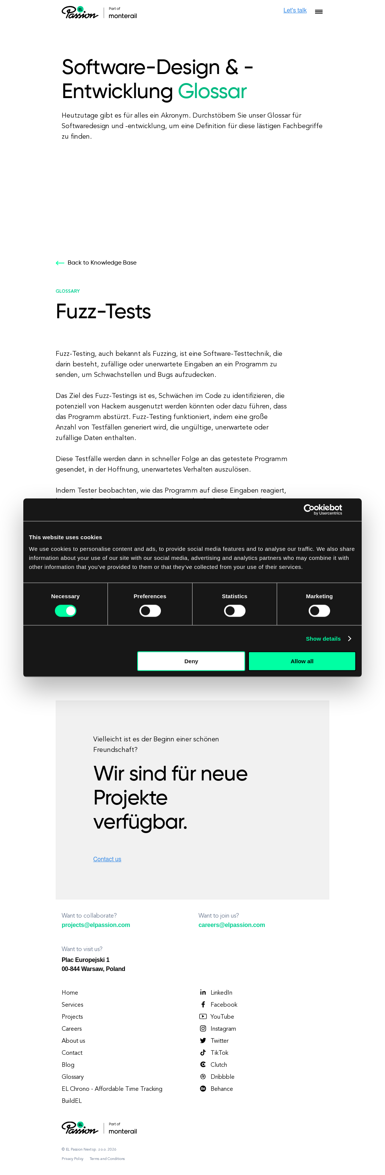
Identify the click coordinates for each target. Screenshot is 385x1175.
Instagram (217, 1029)
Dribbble (217, 1077)
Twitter (214, 1041)
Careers (72, 1029)
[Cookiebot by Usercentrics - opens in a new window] (309, 509)
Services (72, 1005)
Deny (192, 661)
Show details (323, 638)
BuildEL (72, 1101)
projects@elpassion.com (96, 925)
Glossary (73, 1077)
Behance (216, 1089)
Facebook (218, 1005)
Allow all (302, 661)
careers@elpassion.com (232, 925)
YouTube (216, 1017)
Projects (72, 1017)
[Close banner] (353, 509)
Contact (72, 1053)
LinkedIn (215, 993)
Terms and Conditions (107, 1159)
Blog (68, 1065)
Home (70, 993)
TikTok (213, 1053)
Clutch (213, 1065)
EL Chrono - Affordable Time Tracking (112, 1089)
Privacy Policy (72, 1159)
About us (73, 1041)
